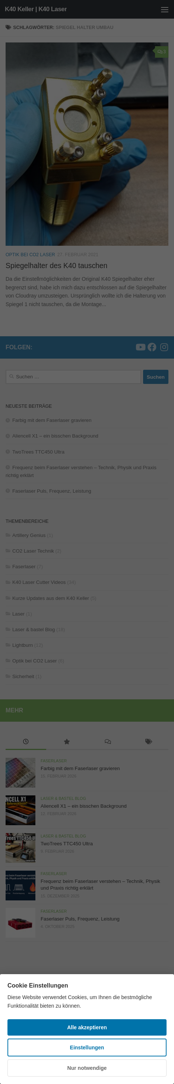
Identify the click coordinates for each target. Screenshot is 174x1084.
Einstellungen (87, 1047)
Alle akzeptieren (87, 1027)
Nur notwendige (87, 1068)
